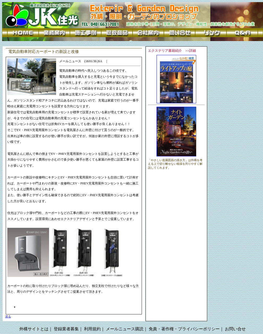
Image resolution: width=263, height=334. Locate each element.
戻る (8, 316)
